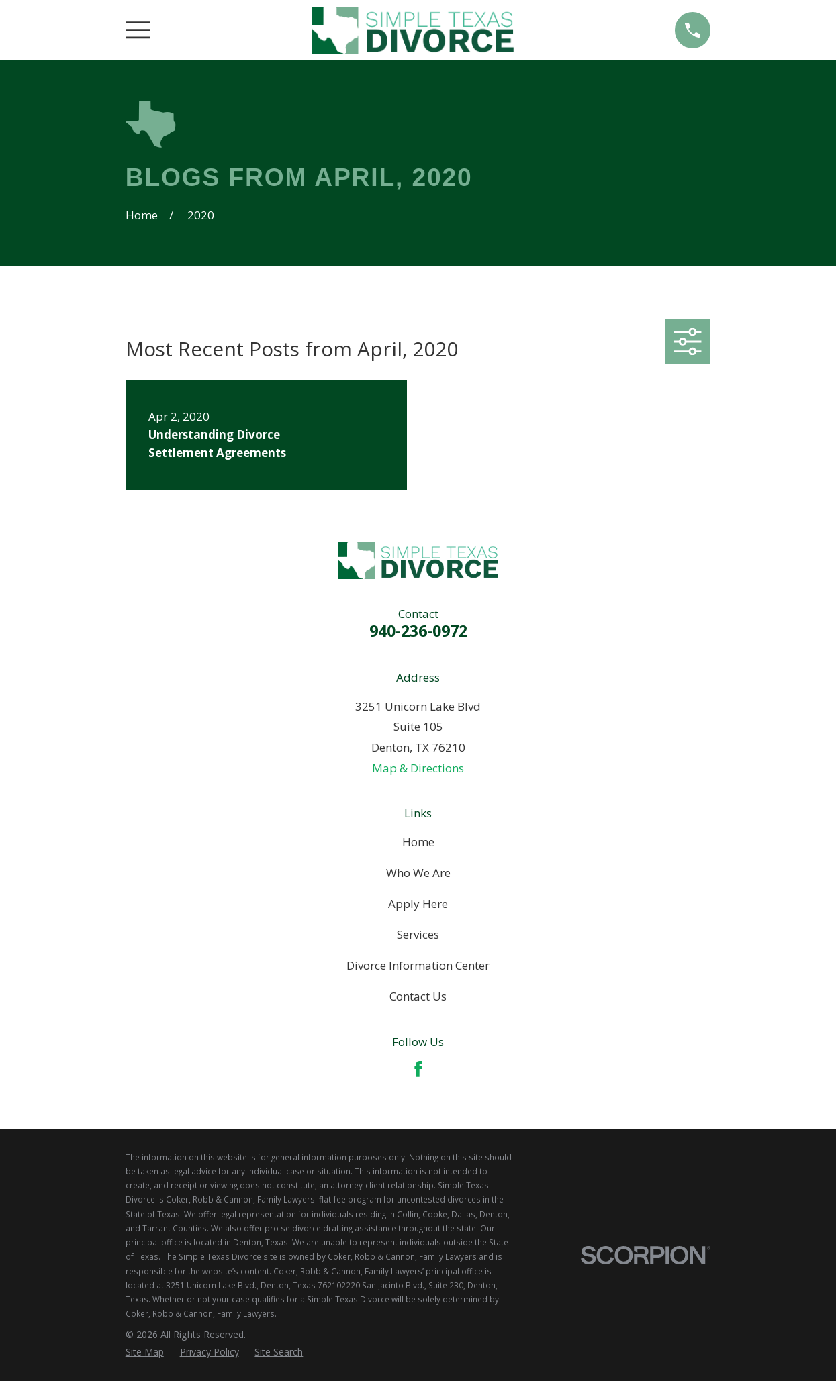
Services (418, 934)
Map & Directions (418, 768)
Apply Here (418, 903)
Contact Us (418, 996)
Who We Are (418, 872)
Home (418, 842)
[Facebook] (418, 1069)
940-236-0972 (418, 631)
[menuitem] (145, 1352)
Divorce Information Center (418, 965)
